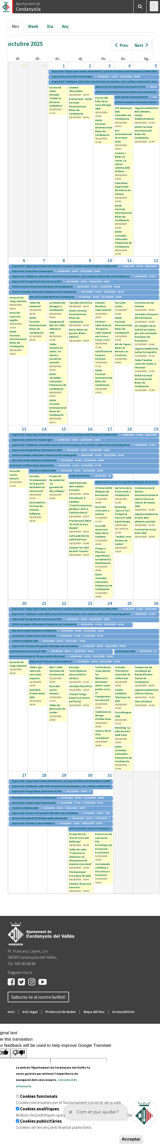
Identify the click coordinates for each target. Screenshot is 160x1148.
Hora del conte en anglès (15, 316)
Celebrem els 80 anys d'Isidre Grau (103, 715)
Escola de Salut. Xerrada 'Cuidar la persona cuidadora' (56, 96)
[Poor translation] (19, 1053)
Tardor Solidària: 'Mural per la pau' (122, 695)
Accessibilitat (123, 1011)
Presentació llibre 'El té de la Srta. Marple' (80, 524)
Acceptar (131, 1139)
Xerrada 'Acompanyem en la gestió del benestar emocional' (37, 483)
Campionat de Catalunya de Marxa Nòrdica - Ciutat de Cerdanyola (144, 675)
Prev (121, 45)
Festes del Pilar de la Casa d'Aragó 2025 (103, 103)
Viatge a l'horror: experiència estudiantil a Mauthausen (103, 556)
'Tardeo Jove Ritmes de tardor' (123, 540)
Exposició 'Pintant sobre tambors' (51, 661)
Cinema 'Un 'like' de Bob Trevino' (79, 549)
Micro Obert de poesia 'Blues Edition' (78, 333)
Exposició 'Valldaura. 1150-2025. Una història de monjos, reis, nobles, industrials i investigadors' (71, 276)
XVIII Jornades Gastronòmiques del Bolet (95, 828)
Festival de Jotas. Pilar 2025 (146, 531)
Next (142, 45)
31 (109, 775)
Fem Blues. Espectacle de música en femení (123, 188)
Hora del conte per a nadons (102, 510)
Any (65, 26)
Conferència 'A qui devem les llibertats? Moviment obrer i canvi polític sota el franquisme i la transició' (103, 684)
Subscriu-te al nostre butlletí (38, 997)
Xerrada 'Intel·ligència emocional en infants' (77, 673)
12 (156, 260)
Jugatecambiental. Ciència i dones (146, 691)
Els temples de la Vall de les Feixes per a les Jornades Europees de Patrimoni (146, 333)
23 (90, 603)
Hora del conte (120, 304)
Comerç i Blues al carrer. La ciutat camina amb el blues (122, 162)
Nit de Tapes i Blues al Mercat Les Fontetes (123, 350)
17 (109, 429)
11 (129, 260)
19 (156, 429)
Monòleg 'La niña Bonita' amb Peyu (123, 731)
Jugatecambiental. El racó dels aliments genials (146, 517)
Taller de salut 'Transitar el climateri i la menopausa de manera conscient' (80, 857)
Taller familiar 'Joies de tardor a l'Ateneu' (145, 363)
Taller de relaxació (35, 304)
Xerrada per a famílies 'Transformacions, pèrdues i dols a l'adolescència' (80, 505)
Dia (50, 26)
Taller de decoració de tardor (57, 709)
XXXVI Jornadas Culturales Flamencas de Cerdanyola (123, 239)
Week (33, 26)
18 (129, 429)
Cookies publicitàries (41, 1121)
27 (24, 775)
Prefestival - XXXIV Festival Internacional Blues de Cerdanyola (80, 106)
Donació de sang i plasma (17, 299)
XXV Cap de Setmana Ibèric (131, 97)
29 (64, 775)
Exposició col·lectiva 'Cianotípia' (72, 76)
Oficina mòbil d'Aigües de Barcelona (103, 491)
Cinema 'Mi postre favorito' (80, 885)
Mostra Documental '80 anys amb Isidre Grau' (37, 656)
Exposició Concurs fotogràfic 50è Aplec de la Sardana (45, 646)
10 (109, 260)
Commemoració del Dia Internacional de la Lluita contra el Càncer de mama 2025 (146, 497)
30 (90, 775)
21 (44, 603)
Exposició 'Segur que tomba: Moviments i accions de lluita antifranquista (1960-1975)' (104, 71)
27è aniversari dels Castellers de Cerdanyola (123, 113)
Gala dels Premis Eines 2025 (37, 693)
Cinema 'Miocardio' (76, 89)
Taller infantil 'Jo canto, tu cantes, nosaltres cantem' (56, 353)
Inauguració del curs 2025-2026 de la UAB (57, 327)
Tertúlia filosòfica (80, 302)
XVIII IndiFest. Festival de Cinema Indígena (37, 508)
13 (24, 429)
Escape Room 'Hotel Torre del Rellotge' (79, 837)
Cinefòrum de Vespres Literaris (103, 355)
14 (44, 429)
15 (64, 429)
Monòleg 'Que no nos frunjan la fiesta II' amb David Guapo (123, 514)
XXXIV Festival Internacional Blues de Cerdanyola (126, 92)
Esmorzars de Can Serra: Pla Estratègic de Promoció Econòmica (103, 843)
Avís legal (30, 1011)
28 (44, 775)
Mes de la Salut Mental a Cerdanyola (52, 296)
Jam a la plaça (143, 701)
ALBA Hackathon (79, 475)
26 (156, 603)
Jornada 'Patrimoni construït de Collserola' (122, 673)
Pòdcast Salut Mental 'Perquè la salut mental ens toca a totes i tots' (103, 331)
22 (64, 603)
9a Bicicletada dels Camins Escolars (77, 486)
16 (90, 429)
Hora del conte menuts (14, 474)
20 (24, 603)
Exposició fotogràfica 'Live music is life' (121, 86)
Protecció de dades (60, 1011)
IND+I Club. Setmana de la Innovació (56, 671)
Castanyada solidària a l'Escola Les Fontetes (102, 869)
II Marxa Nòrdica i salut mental (103, 306)
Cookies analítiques (39, 1109)
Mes (17, 27)
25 (129, 603)
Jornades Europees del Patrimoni (146, 316)
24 (109, 603)
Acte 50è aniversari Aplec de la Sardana (101, 531)
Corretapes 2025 (125, 651)
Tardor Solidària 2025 (43, 470)
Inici (11, 1011)
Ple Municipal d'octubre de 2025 (80, 873)
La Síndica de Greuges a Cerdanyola (57, 306)
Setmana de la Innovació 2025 (28, 651)
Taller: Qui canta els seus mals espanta (35, 673)
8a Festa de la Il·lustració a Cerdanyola (123, 491)
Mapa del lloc (94, 1011)
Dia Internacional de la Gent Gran (123, 136)
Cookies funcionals (38, 1096)
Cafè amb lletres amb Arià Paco (79, 537)
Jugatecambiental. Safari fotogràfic (146, 350)
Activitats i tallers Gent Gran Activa (32, 465)
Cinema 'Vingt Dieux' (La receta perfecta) (79, 697)
